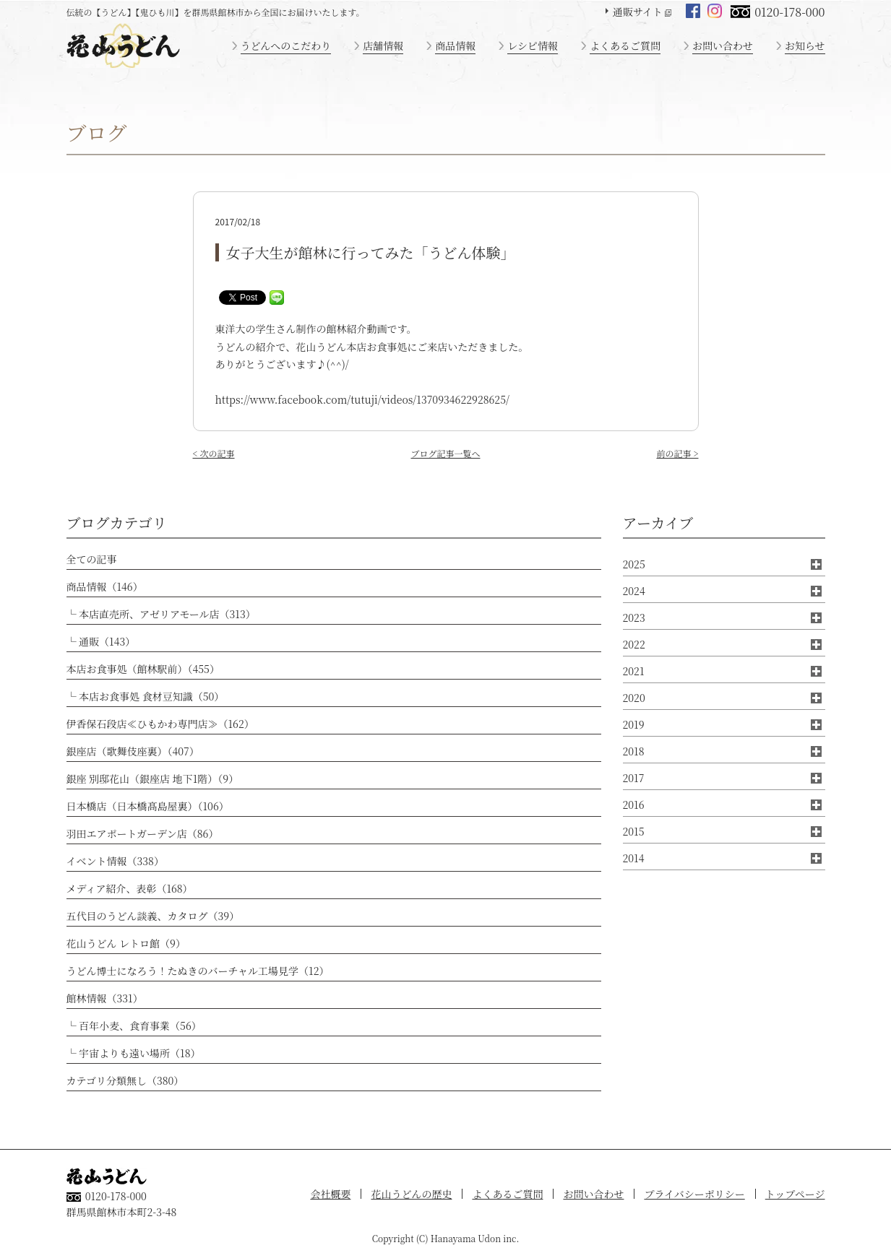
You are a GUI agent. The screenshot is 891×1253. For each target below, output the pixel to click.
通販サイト (638, 11)
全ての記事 (91, 559)
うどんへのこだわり (286, 45)
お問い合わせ (722, 45)
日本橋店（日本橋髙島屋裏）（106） (147, 806)
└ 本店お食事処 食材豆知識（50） (145, 696)
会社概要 (330, 1194)
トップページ (795, 1194)
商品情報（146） (104, 586)
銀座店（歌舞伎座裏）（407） (132, 751)
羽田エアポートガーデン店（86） (142, 833)
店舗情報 (383, 45)
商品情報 (455, 45)
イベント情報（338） (115, 861)
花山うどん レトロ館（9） (126, 943)
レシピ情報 (532, 45)
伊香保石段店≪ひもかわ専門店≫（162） (160, 723)
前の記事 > (677, 453)
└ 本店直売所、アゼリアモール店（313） (161, 614)
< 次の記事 (214, 453)
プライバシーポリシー (694, 1194)
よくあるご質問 (625, 45)
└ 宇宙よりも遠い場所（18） (133, 1053)
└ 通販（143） (101, 641)
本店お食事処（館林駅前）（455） (143, 669)
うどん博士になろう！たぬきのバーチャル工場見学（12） (198, 970)
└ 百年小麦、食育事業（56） (134, 1025)
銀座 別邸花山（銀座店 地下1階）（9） (152, 778)
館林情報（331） (104, 998)
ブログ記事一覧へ (445, 453)
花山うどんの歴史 (411, 1194)
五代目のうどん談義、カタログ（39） (153, 916)
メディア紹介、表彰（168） (129, 888)
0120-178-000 (789, 11)
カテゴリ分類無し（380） (125, 1080)
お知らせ (805, 45)
